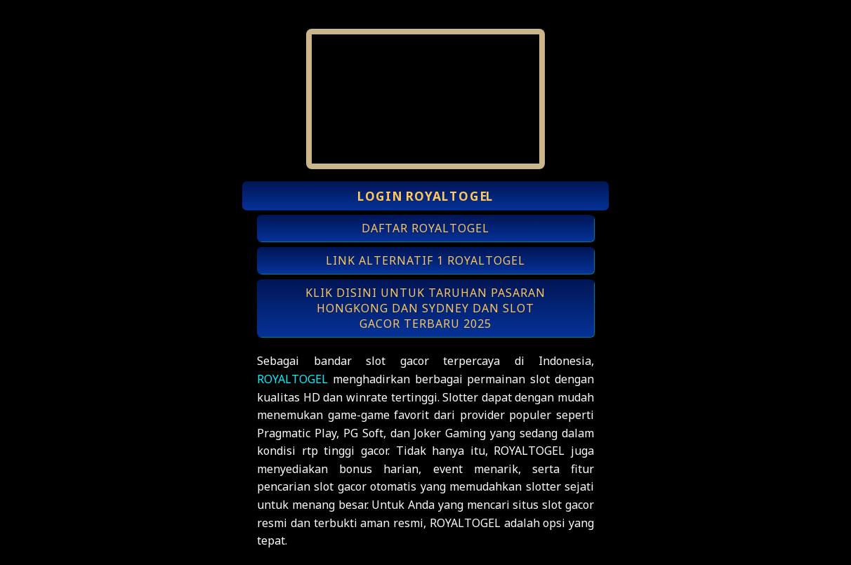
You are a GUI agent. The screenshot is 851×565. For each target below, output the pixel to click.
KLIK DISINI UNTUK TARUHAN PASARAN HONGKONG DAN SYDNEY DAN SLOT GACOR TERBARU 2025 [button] (425, 308)
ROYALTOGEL (292, 379)
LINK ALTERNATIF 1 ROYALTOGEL (425, 260)
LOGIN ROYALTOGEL (425, 195)
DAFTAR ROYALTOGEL (425, 228)
